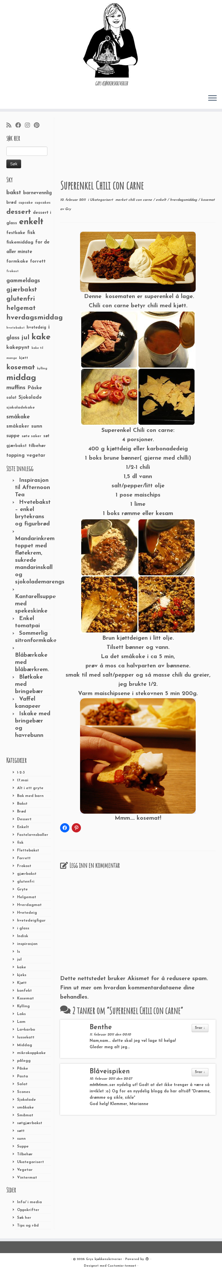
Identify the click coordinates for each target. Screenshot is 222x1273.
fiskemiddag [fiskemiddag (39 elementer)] (19, 242)
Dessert (24, 819)
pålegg (24, 1061)
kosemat (208, 200)
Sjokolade (26, 1100)
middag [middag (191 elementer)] (21, 378)
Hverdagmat (29, 905)
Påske (22, 1068)
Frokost (24, 866)
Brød (21, 811)
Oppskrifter (28, 1210)
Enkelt (23, 827)
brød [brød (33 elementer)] (11, 203)
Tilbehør (25, 1154)
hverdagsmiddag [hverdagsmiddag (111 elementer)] (34, 317)
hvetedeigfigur (31, 920)
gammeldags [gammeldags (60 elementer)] (23, 281)
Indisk (22, 936)
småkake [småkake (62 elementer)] (18, 417)
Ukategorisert (30, 1162)
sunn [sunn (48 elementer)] (36, 426)
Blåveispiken (110, 1071)
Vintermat (27, 1178)
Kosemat (25, 998)
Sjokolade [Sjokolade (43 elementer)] (30, 397)
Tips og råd (28, 1225)
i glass (23, 928)
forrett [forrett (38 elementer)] (38, 261)
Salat (22, 1084)
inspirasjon (27, 944)
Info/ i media (29, 1202)
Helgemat (26, 897)
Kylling (23, 1006)
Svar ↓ (200, 1028)
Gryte (22, 889)
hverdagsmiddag (184, 200)
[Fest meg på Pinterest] (38, 125)
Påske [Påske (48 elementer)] (34, 387)
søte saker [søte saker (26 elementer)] (31, 436)
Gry (68, 209)
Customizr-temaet (122, 1266)
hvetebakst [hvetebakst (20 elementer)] (15, 328)
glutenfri (25, 881)
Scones (23, 1092)
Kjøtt (22, 983)
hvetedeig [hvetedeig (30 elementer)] (36, 327)
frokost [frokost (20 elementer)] (12, 271)
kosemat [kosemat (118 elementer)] (20, 367)
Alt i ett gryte (30, 788)
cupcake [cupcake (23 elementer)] (25, 203)
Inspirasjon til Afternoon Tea (32, 488)
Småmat (25, 1115)
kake (21, 967)
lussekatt (25, 1037)
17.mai (22, 780)
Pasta (22, 1076)
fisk (20, 843)
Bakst (22, 804)
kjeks (21, 975)
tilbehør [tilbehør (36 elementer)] (37, 445)
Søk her (24, 1218)
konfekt (24, 991)
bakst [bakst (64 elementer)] (13, 193)
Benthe (101, 1027)
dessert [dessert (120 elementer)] (18, 212)
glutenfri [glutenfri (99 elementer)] (20, 299)
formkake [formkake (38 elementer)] (17, 261)
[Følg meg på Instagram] (29, 125)
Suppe (23, 1146)
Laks (21, 1014)
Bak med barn (30, 796)
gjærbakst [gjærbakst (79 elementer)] (21, 290)
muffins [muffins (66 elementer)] (15, 388)
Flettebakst (28, 850)
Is (18, 952)
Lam (21, 1022)
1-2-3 (21, 772)
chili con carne (140, 200)
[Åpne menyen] (212, 98)
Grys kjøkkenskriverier (104, 1259)
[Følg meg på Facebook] (20, 125)
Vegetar (25, 1170)
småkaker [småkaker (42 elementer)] (17, 426)
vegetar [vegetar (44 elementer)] (36, 455)
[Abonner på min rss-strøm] (10, 125)
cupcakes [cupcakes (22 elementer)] (43, 203)
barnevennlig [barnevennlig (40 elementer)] (37, 193)
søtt (21, 1131)
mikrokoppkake (31, 1053)
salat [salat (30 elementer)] (11, 398)
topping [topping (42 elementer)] (15, 455)
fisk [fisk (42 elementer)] (31, 233)
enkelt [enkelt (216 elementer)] (31, 222)
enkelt (161, 200)
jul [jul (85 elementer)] (25, 338)
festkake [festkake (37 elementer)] (15, 233)
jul (19, 959)
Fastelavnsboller (32, 835)
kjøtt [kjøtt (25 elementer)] (23, 358)
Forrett (24, 858)
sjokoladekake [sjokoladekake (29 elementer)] (20, 407)
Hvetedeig (27, 913)
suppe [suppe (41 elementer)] (13, 436)
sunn (21, 1139)
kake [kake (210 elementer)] (41, 337)
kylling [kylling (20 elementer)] (42, 368)
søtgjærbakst (29, 1123)
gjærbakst (26, 874)
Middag (24, 1045)
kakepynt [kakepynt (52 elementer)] (17, 347)
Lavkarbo (26, 1029)
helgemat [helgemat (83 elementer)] (21, 308)
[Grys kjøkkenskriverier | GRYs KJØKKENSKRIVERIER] (111, 40)
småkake (25, 1107)
